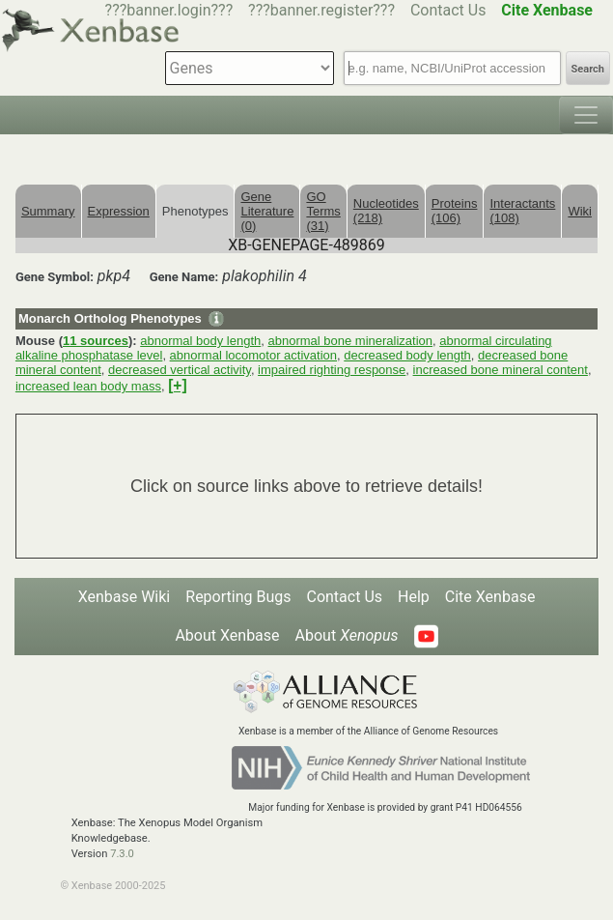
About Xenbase (227, 635)
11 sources (95, 340)
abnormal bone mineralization (349, 340)
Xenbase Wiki (124, 597)
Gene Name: (184, 277)
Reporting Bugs (238, 597)
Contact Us (448, 10)
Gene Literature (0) (266, 211)
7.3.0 (122, 854)
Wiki (580, 211)
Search (587, 69)
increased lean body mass (88, 386)
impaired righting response (331, 369)
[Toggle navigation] (586, 115)
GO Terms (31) (323, 211)
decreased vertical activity (179, 369)
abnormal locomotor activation (253, 355)
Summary (48, 211)
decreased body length (407, 355)
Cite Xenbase (490, 597)
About (347, 635)
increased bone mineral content (500, 369)
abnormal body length (200, 340)
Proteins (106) (455, 210)
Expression (119, 211)
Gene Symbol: (54, 277)
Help (414, 597)
